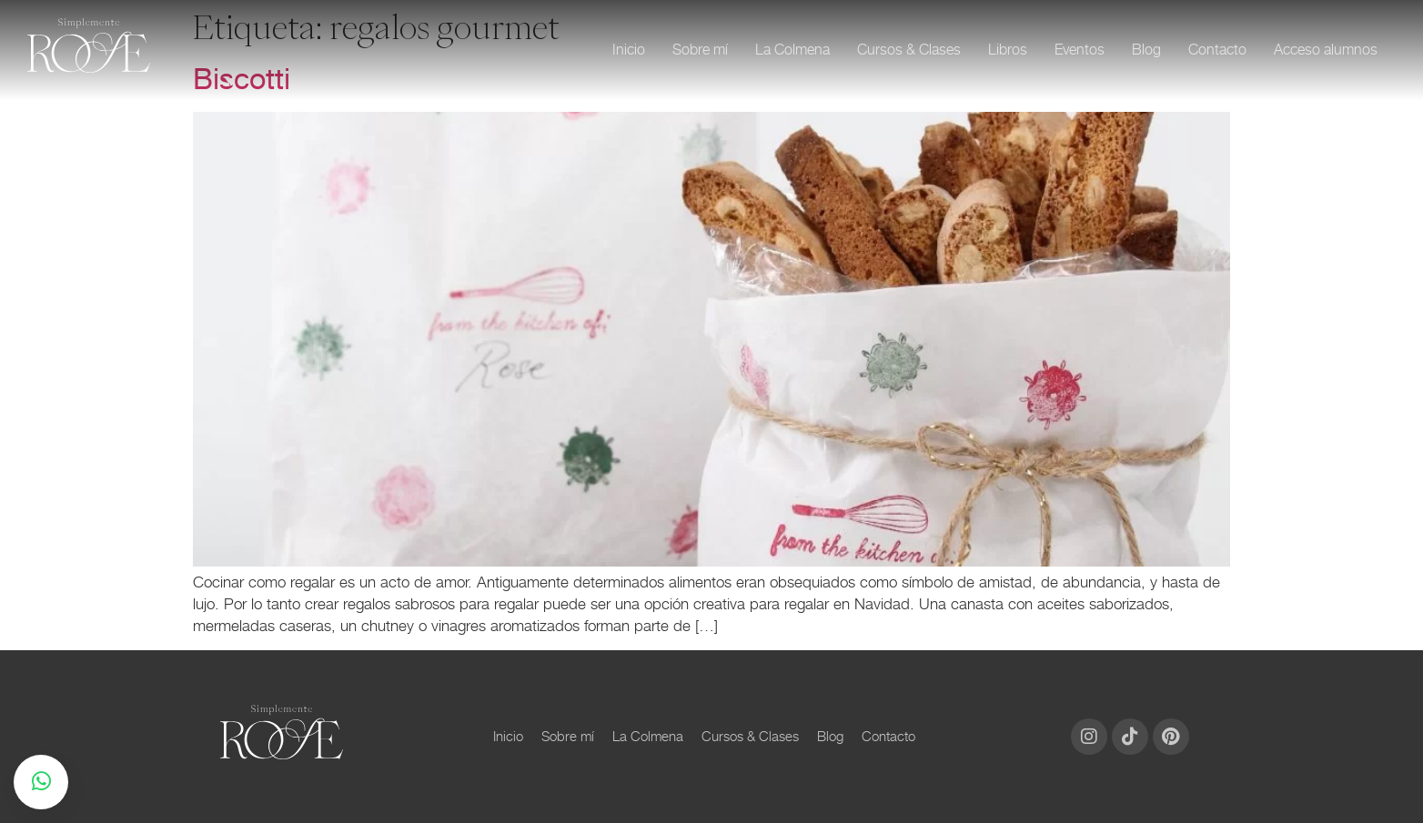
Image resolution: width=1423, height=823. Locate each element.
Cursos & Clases (909, 49)
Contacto (1217, 49)
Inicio (628, 49)
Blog (1146, 49)
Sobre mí (700, 49)
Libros (1007, 49)
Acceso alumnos (1326, 49)
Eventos (1080, 49)
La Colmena (792, 49)
